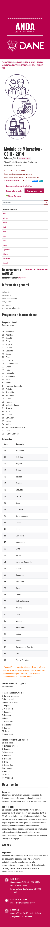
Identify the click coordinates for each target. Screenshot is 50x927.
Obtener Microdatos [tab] (13, 196)
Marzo (5, 222)
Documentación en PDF (12, 180)
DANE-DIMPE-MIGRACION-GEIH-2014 (23, 65)
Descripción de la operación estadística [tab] (19, 186)
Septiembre (6, 249)
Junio (4, 236)
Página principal (8, 62)
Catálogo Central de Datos (25, 62)
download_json (42, 269)
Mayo (4, 231)
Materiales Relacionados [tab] (14, 191)
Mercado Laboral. (24, 158)
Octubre (5, 254)
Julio (4, 240)
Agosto (5, 245)
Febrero (5, 218)
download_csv (30, 269)
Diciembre (6, 263)
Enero (4, 213)
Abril (4, 227)
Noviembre (6, 258)
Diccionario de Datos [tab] (34, 191)
